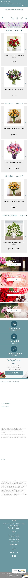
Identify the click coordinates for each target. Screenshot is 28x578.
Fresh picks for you (14, 364)
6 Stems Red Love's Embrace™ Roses (14, 56)
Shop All (17, 30)
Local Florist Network (11, 577)
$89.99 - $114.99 (14, 168)
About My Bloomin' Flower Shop (10, 381)
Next (25, 49)
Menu (2, 19)
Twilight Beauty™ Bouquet (14, 89)
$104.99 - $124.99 (14, 249)
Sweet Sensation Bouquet (14, 162)
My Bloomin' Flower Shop (14, 9)
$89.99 (14, 95)
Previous (2, 49)
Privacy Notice (18, 575)
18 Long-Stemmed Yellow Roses (14, 128)
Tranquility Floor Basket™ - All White (14, 243)
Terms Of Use (10, 575)
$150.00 (14, 135)
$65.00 (14, 62)
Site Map (19, 577)
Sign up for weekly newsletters (14, 373)
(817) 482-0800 (7, 1)
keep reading (6, 403)
